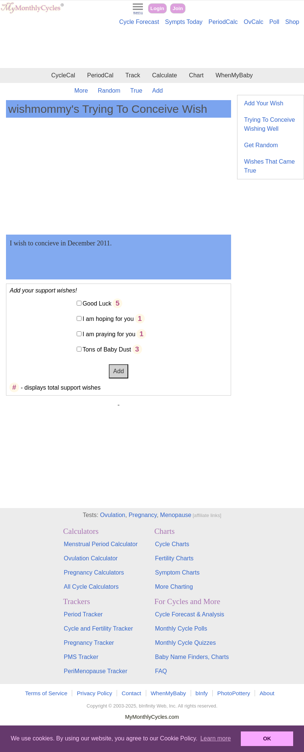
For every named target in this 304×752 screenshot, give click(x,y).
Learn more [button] (215, 738)
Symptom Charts (177, 572)
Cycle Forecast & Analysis (189, 614)
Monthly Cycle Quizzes (185, 643)
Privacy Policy (94, 693)
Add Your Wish (263, 103)
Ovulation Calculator (91, 558)
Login (157, 8)
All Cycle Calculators (91, 587)
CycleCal (63, 75)
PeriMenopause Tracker (96, 671)
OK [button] (267, 739)
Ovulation (112, 515)
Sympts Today (183, 22)
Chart (196, 75)
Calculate (164, 75)
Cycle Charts (172, 544)
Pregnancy (143, 515)
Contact (131, 693)
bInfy (202, 693)
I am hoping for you (108, 319)
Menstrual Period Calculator (101, 544)
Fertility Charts (174, 558)
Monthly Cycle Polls (181, 628)
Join (177, 8)
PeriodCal (100, 75)
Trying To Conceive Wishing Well (269, 124)
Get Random (261, 145)
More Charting (174, 587)
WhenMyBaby (234, 75)
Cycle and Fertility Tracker (98, 628)
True (136, 90)
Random (109, 90)
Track (132, 75)
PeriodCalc (223, 22)
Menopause (175, 515)
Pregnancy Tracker (89, 643)
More (81, 90)
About (267, 693)
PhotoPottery (233, 693)
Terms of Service (46, 693)
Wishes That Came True (269, 166)
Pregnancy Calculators (94, 572)
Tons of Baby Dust (107, 349)
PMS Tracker (81, 657)
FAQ (161, 671)
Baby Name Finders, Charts (191, 657)
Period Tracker (83, 614)
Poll (274, 22)
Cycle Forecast (139, 22)
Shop (292, 22)
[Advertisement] (152, 47)
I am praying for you (109, 334)
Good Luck (97, 303)
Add (157, 90)
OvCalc (253, 22)
